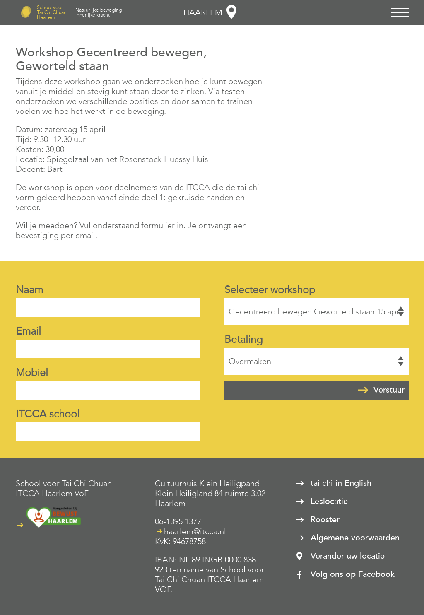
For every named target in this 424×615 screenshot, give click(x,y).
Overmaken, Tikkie (316, 361)
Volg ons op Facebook (353, 574)
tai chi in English (341, 483)
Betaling (243, 339)
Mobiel (32, 373)
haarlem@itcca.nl (195, 531)
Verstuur (389, 390)
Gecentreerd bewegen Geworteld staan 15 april (316, 311)
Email (28, 331)
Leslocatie (329, 501)
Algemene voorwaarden (355, 538)
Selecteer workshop (269, 290)
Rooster (325, 520)
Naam (29, 290)
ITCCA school (48, 414)
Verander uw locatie (348, 556)
